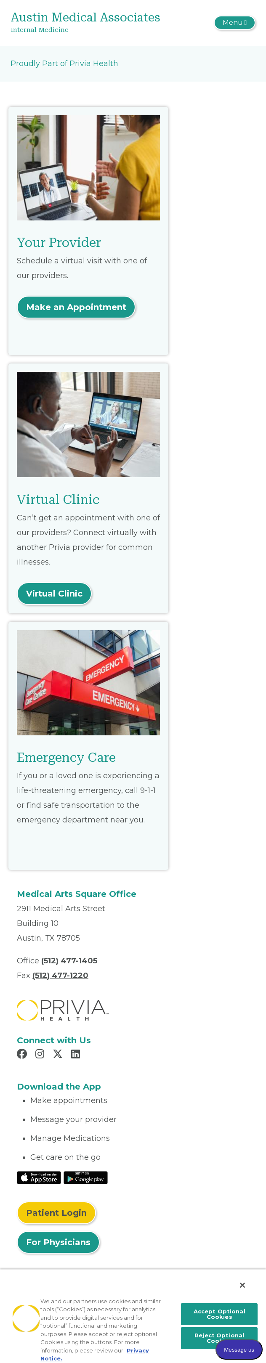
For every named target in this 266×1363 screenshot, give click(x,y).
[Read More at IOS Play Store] (39, 1177)
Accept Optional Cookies (219, 1314)
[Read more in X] (59, 1055)
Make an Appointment (76, 307)
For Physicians (58, 1242)
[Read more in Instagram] (41, 1055)
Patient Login (56, 1213)
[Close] (242, 1285)
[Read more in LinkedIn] (76, 1055)
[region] (133, 1316)
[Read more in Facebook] (23, 1055)
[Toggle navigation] (234, 23)
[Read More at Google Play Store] (86, 1177)
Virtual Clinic (54, 594)
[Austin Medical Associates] (92, 23)
